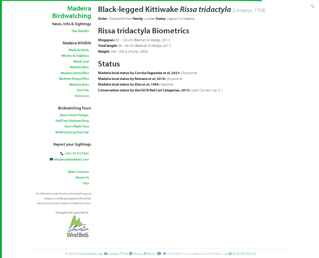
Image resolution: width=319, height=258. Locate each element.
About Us (82, 177)
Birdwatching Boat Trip (72, 132)
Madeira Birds (79, 50)
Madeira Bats (79, 67)
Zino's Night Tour (76, 126)
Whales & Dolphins (75, 55)
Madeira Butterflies (75, 73)
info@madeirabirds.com (71, 159)
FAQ (86, 183)
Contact (113, 253)
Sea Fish (83, 90)
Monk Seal (81, 61)
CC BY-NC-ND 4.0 (244, 253)
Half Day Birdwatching (72, 120)
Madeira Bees (79, 84)
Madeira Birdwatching (71, 12)
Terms (151, 253)
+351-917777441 (76, 153)
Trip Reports (80, 31)
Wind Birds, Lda (92, 253)
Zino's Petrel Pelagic (74, 115)
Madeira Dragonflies (74, 78)
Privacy (138, 253)
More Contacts (78, 172)
